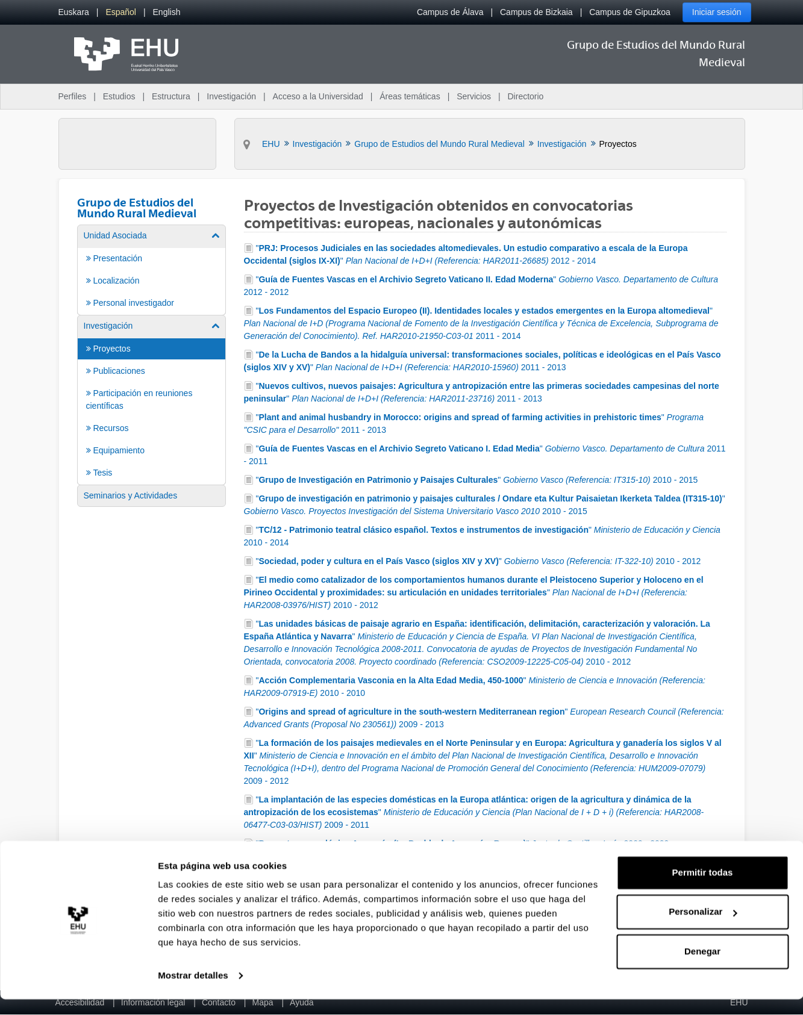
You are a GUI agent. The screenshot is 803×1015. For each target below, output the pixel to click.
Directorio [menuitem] (526, 96)
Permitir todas (702, 888)
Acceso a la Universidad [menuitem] (318, 96)
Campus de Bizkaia (536, 12)
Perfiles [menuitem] (72, 96)
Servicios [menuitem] (474, 96)
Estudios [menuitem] (119, 96)
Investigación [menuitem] (231, 96)
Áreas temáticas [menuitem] (410, 96)
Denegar (702, 967)
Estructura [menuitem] (171, 96)
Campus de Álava (450, 12)
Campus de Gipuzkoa (629, 12)
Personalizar (703, 927)
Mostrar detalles (193, 991)
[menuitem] (73, 12)
